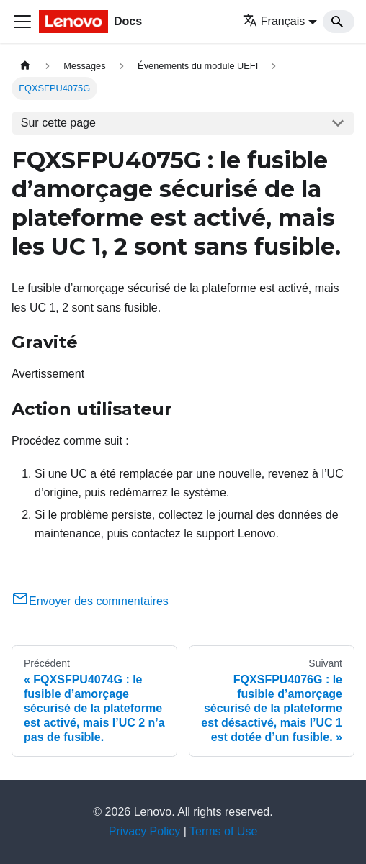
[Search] (338, 21)
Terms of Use (223, 831)
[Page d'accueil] (25, 66)
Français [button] (274, 21)
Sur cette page (58, 123)
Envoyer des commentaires (90, 601)
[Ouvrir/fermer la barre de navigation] (22, 21)
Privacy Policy (145, 831)
